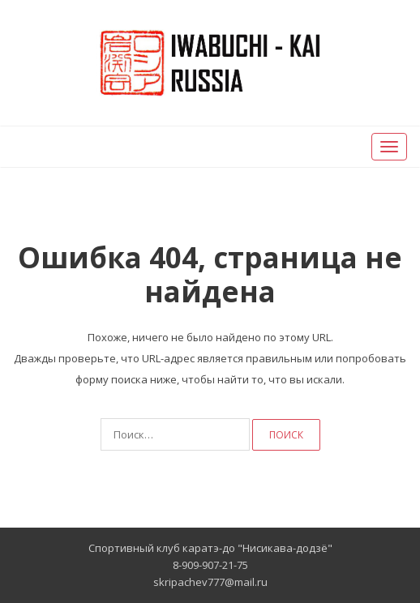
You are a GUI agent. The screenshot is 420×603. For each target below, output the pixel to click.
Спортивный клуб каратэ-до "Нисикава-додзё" (210, 548)
